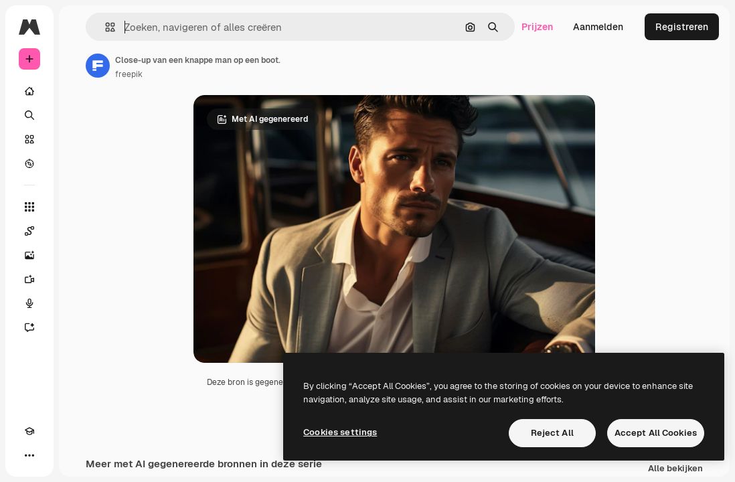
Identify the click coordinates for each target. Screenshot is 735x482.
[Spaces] (29, 231)
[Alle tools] (29, 207)
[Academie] (29, 431)
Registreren (681, 27)
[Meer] (29, 455)
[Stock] (29, 139)
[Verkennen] (29, 163)
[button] (104, 27)
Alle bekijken (675, 469)
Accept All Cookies (656, 432)
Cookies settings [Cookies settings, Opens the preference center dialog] (340, 432)
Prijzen (537, 27)
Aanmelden (598, 27)
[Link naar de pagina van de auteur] (98, 66)
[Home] (29, 91)
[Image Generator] (29, 255)
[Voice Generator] (29, 303)
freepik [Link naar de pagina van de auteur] (129, 74)
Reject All (552, 432)
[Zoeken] (29, 115)
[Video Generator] (29, 279)
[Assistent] (29, 327)
